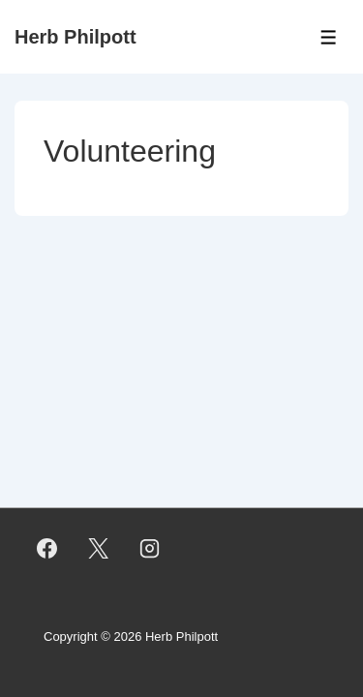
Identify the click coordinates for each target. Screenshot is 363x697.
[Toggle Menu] (328, 37)
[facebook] (47, 548)
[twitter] (98, 548)
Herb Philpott (75, 36)
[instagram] (150, 548)
